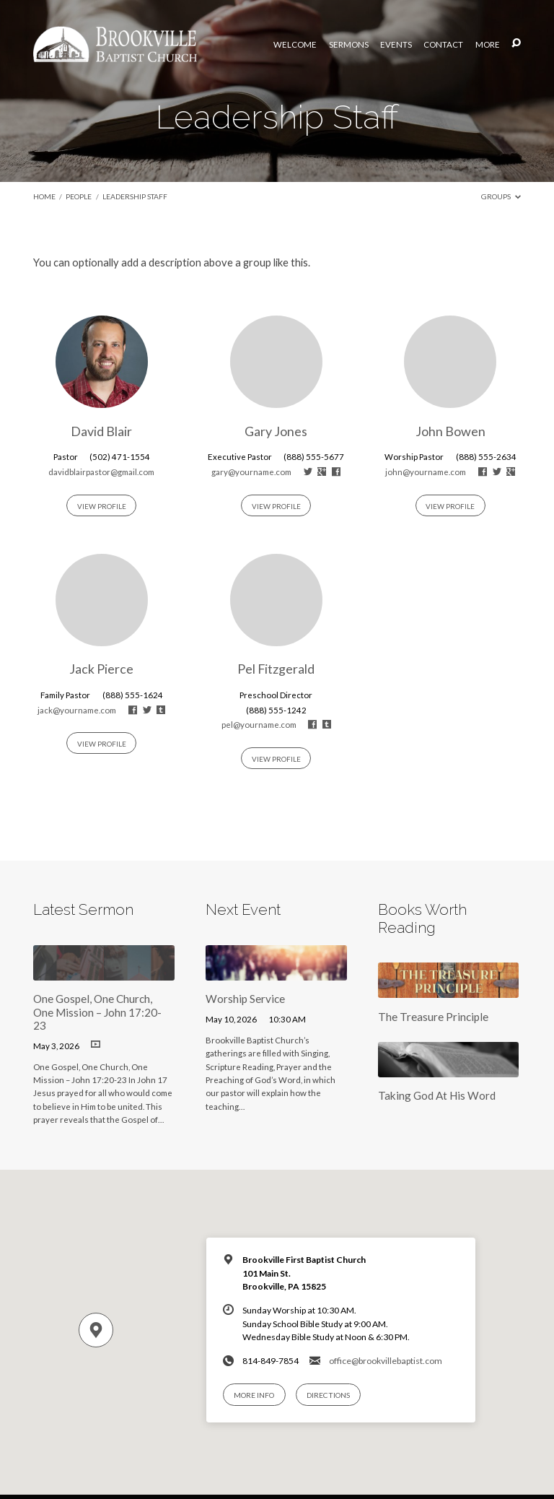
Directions (328, 1395)
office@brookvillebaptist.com (385, 1360)
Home (44, 196)
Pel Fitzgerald (276, 669)
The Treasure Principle (433, 1016)
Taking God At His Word (437, 1095)
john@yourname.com (425, 472)
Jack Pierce (101, 669)
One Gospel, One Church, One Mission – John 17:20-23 (97, 1012)
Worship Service (245, 998)
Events (396, 44)
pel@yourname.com (258, 724)
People (79, 196)
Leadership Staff (134, 196)
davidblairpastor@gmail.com (101, 472)
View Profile (101, 506)
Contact (443, 44)
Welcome (295, 44)
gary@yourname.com (251, 472)
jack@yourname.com (77, 710)
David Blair (101, 431)
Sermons (349, 44)
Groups (501, 196)
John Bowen (450, 431)
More (487, 44)
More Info (254, 1395)
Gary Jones (276, 431)
